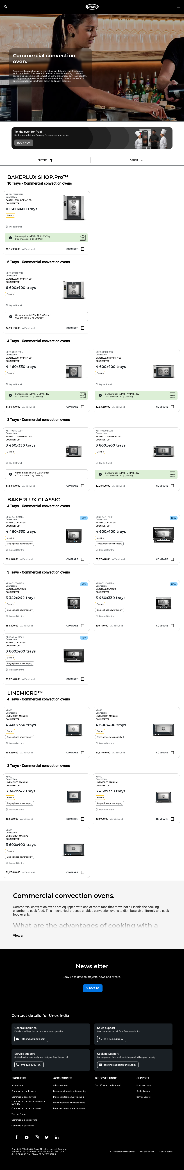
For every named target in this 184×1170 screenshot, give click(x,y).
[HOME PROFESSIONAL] (92, 7)
